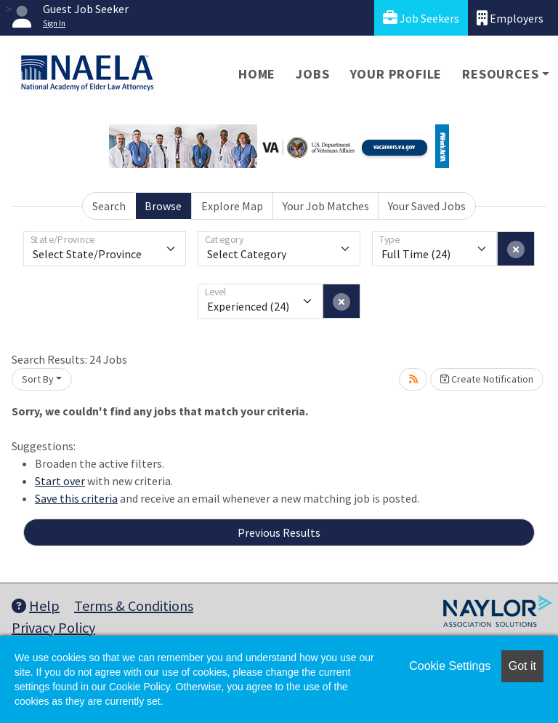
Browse (163, 206)
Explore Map (232, 206)
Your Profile (396, 73)
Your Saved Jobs (427, 206)
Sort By (38, 379)
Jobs (312, 73)
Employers (510, 18)
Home (256, 73)
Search (109, 206)
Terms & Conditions (133, 605)
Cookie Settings (449, 666)
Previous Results (279, 532)
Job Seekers (421, 18)
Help (36, 605)
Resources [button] (500, 73)
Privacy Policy (53, 627)
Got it (522, 666)
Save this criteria (76, 498)
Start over (60, 481)
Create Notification (486, 379)
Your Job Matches (326, 206)
